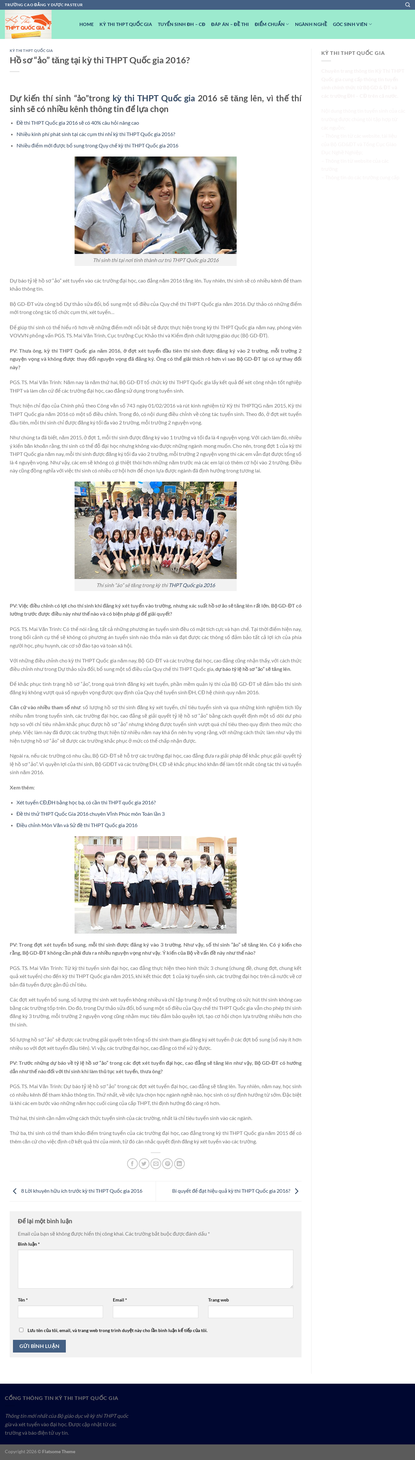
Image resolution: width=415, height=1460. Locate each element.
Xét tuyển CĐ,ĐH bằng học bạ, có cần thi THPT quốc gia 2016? (86, 802)
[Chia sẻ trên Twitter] (144, 1163)
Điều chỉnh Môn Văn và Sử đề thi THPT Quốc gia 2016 (77, 825)
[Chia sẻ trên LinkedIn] (179, 1163)
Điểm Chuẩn (272, 24)
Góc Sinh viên (352, 24)
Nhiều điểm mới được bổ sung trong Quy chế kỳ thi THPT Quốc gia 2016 (97, 145)
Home (86, 24)
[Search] (407, 4)
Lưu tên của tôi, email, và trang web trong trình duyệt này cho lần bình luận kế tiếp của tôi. (118, 1330)
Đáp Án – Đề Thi (230, 24)
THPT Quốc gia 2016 (192, 585)
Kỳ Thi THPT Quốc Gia (126, 24)
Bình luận (29, 1244)
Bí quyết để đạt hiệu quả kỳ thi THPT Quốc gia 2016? (237, 1191)
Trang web (218, 1300)
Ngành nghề (311, 24)
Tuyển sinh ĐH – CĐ (181, 24)
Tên (23, 1300)
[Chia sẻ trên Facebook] (132, 1163)
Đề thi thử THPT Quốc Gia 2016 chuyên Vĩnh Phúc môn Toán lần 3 (91, 814)
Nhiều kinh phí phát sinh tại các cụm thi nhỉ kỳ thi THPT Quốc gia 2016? (96, 134)
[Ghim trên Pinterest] (167, 1163)
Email (120, 1300)
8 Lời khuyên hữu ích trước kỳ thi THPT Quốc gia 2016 (76, 1191)
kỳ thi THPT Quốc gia (154, 98)
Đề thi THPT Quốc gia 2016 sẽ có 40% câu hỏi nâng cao (78, 123)
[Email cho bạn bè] (155, 1163)
